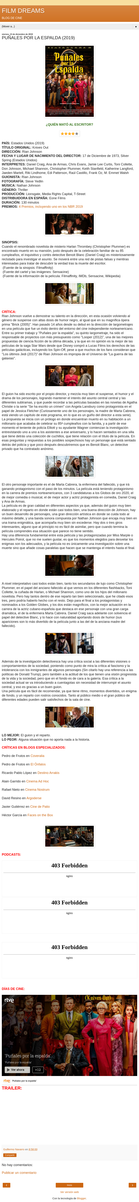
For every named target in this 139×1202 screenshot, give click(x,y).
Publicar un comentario (19, 1173)
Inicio (69, 1185)
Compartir (10, 1155)
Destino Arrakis (48, 773)
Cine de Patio (40, 806)
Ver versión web (69, 1192)
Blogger (81, 1198)
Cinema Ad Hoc (37, 781)
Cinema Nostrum (37, 789)
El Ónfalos (38, 764)
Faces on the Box (40, 815)
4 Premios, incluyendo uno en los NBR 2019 (51, 206)
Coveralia (37, 756)
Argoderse (33, 798)
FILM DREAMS (23, 10)
